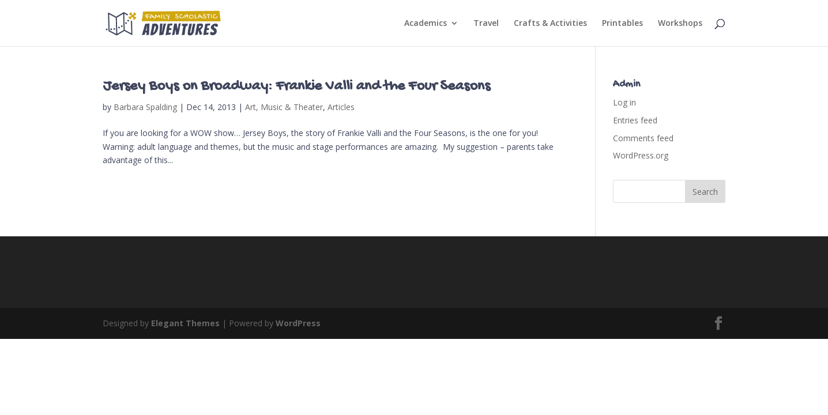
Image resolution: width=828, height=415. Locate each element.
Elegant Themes (185, 323)
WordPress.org (640, 155)
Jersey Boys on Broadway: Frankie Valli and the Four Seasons (296, 87)
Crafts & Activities (550, 23)
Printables (622, 23)
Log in (624, 102)
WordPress (298, 323)
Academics (425, 23)
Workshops (680, 23)
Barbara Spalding (145, 106)
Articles (341, 106)
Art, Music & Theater (284, 106)
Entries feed (635, 120)
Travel (486, 23)
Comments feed (643, 138)
